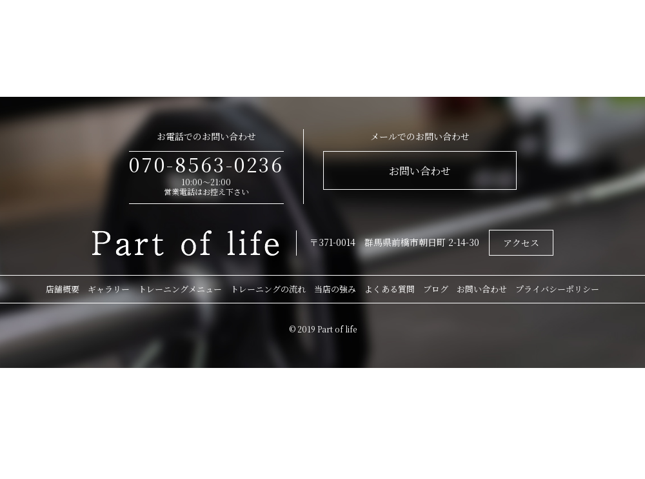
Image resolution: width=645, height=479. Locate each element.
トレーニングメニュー (180, 289)
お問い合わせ (420, 170)
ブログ (435, 289)
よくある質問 (389, 289)
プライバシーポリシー (557, 289)
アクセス (521, 242)
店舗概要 (62, 289)
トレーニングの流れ (268, 289)
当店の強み (335, 289)
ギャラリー (109, 289)
